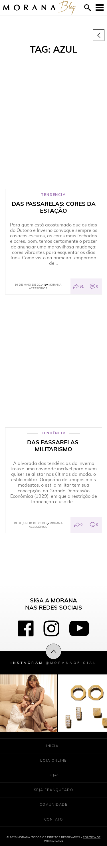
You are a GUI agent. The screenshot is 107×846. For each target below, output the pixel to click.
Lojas (53, 775)
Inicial (53, 745)
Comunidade (53, 804)
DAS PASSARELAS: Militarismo (53, 446)
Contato (53, 819)
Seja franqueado (53, 789)
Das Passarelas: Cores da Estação (54, 207)
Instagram (53, 662)
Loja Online (53, 760)
